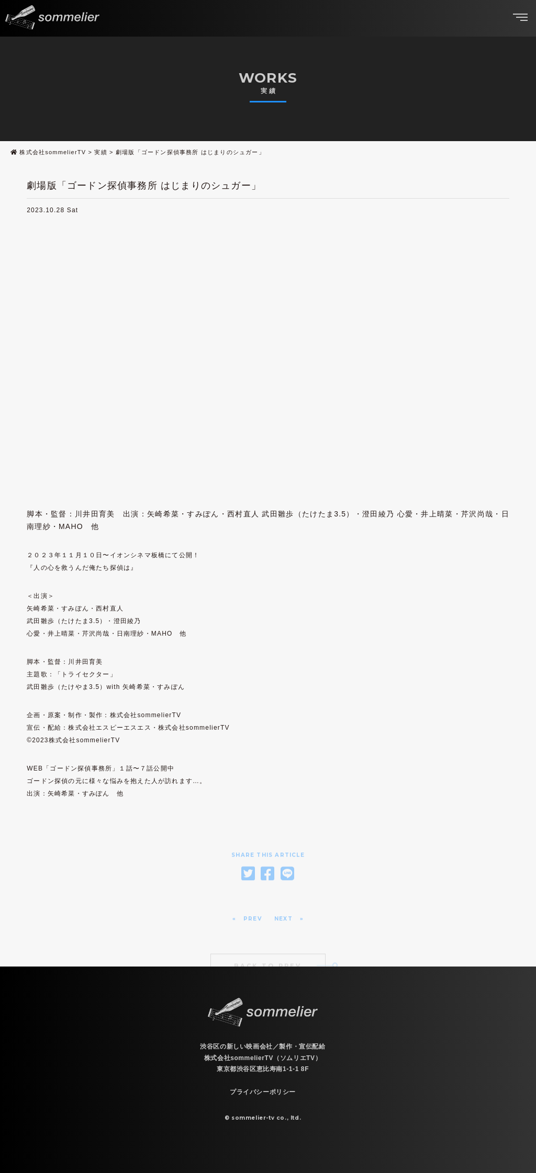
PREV (252, 930)
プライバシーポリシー (263, 1092)
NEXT (283, 930)
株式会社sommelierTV (52, 152)
